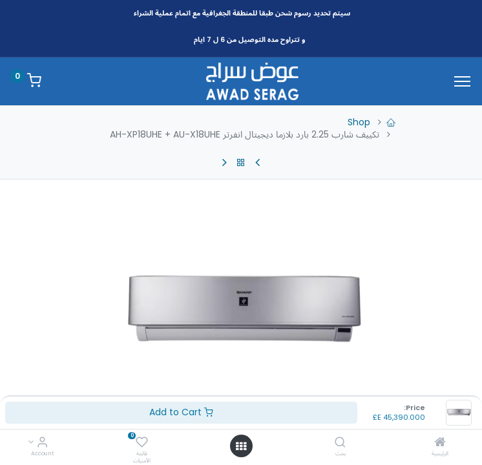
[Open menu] (241, 446)
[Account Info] (42, 443)
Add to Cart (181, 412)
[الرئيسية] (440, 443)
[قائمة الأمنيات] (142, 443)
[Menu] (462, 81)
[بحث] (340, 443)
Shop (359, 122)
